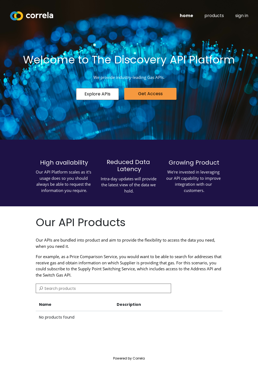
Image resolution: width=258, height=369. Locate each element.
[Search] (103, 288)
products (214, 15)
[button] (97, 94)
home (186, 15)
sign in (241, 15)
